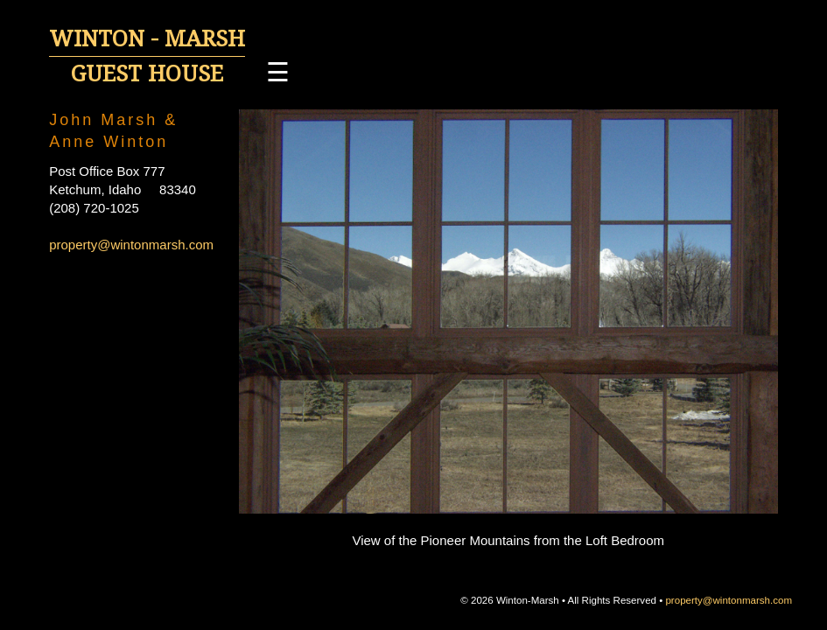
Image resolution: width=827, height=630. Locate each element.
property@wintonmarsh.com (131, 244)
